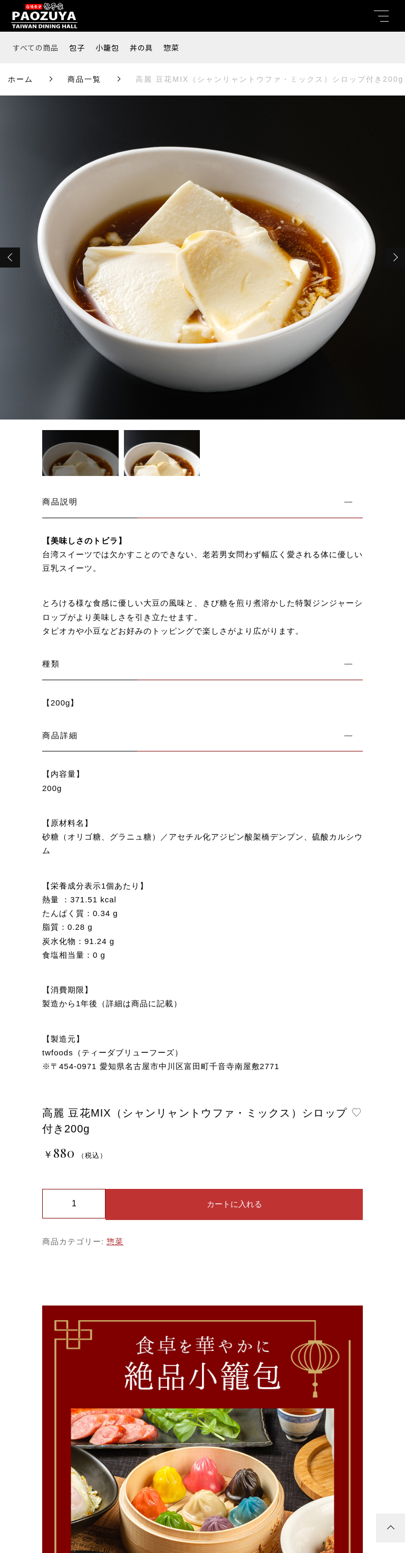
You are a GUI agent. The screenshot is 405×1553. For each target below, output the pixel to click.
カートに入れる (234, 1203)
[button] (10, 257)
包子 (77, 47)
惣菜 (171, 47)
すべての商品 (36, 47)
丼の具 (141, 47)
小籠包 (107, 47)
